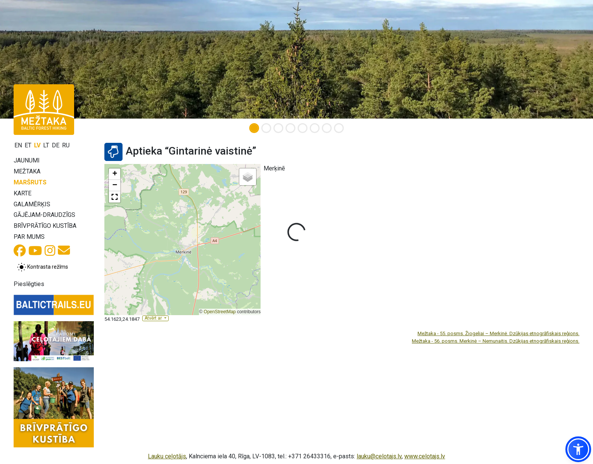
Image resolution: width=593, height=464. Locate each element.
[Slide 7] (327, 128)
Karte (22, 193)
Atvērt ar (153, 318)
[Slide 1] (254, 128)
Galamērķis (32, 204)
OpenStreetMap (220, 311)
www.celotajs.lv (424, 456)
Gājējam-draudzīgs (44, 214)
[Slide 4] (290, 128)
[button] (114, 174)
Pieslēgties (29, 284)
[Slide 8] (339, 128)
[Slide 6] (315, 128)
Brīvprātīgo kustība (45, 225)
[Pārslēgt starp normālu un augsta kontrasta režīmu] (42, 267)
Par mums (29, 236)
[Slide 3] (278, 128)
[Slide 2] (266, 128)
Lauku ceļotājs (167, 456)
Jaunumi (27, 160)
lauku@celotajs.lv (379, 456)
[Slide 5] (302, 128)
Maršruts (30, 182)
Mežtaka (27, 171)
